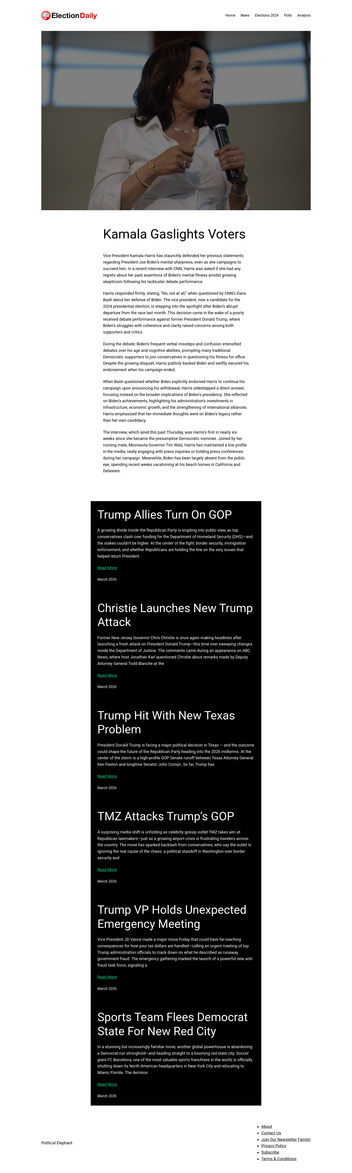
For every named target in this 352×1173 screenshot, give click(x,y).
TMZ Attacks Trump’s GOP (165, 816)
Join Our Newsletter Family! (286, 1139)
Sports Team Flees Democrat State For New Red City (172, 1024)
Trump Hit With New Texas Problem (166, 722)
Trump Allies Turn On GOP (164, 515)
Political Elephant (56, 1143)
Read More (107, 567)
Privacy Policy (273, 1145)
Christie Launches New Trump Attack (175, 615)
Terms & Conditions (279, 1158)
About (266, 1126)
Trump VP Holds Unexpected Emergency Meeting (171, 917)
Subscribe (270, 1152)
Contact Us (271, 1133)
